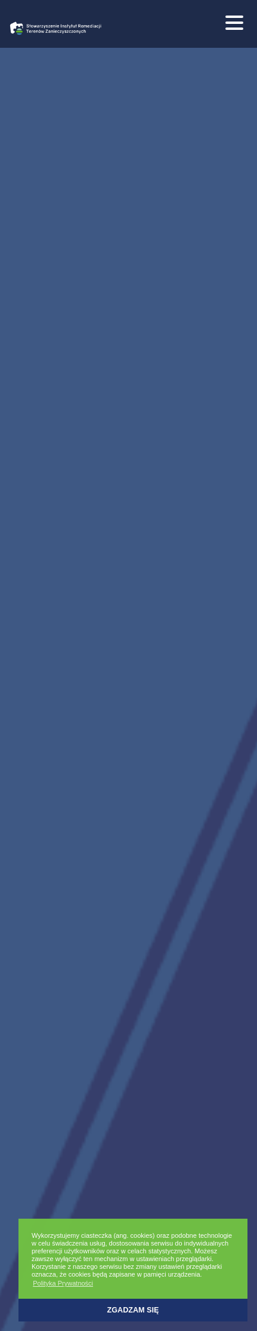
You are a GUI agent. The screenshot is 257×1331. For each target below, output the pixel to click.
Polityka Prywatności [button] (63, 1283)
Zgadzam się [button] (133, 1310)
